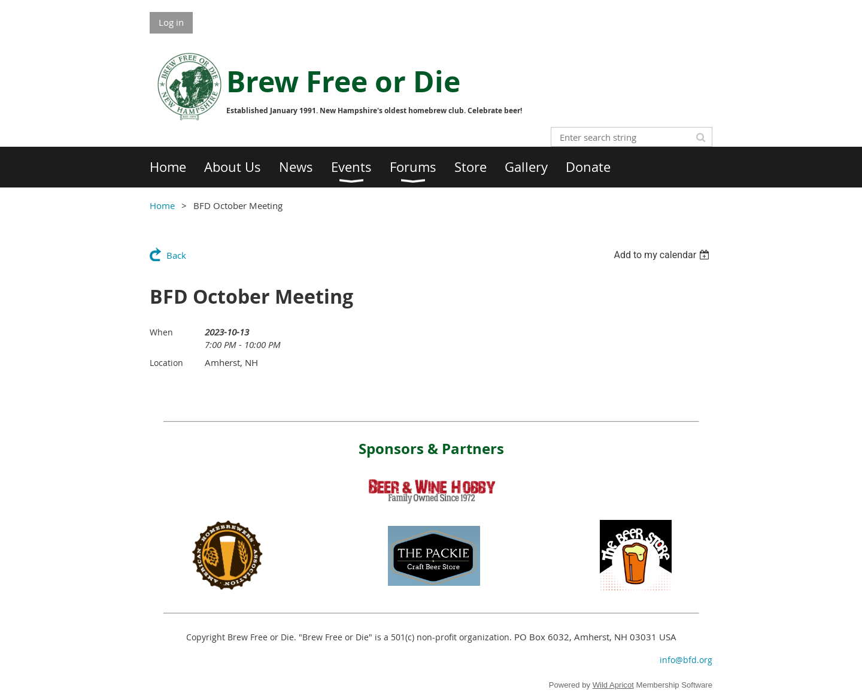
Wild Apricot (613, 684)
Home (162, 205)
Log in (171, 22)
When (161, 332)
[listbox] (663, 254)
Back (176, 255)
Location (166, 362)
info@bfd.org (686, 659)
